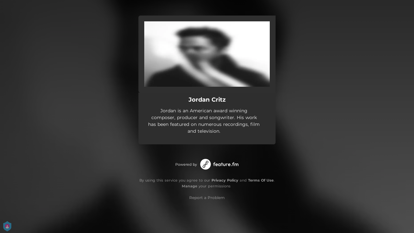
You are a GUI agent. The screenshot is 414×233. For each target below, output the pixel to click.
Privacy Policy (225, 180)
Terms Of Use (261, 180)
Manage (189, 186)
